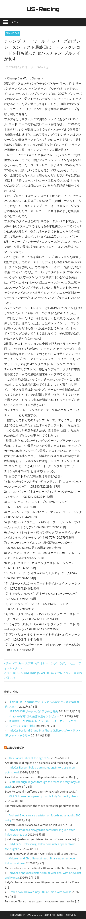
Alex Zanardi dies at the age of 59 (29, 758)
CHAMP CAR (12, 33)
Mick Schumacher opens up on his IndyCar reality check (43, 796)
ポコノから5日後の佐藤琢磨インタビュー (34, 716)
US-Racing (43, 9)
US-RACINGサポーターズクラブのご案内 (33, 711)
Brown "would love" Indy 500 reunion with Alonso (40, 892)
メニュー (16, 22)
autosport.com (15, 748)
